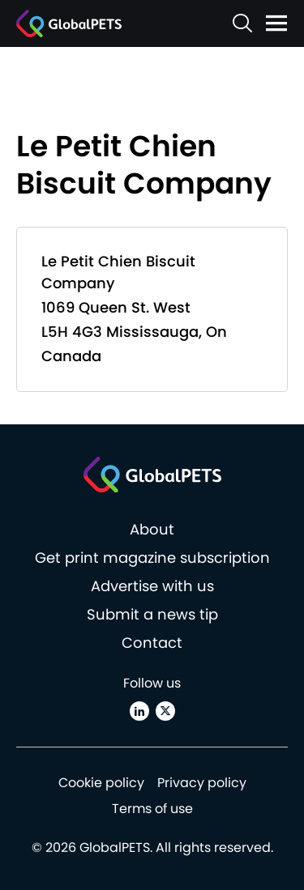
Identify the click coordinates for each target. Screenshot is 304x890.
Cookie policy (101, 782)
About (152, 529)
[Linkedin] (139, 711)
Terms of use (152, 808)
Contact (152, 642)
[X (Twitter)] (165, 711)
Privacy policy (201, 782)
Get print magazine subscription (152, 557)
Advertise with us (152, 586)
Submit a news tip (152, 614)
